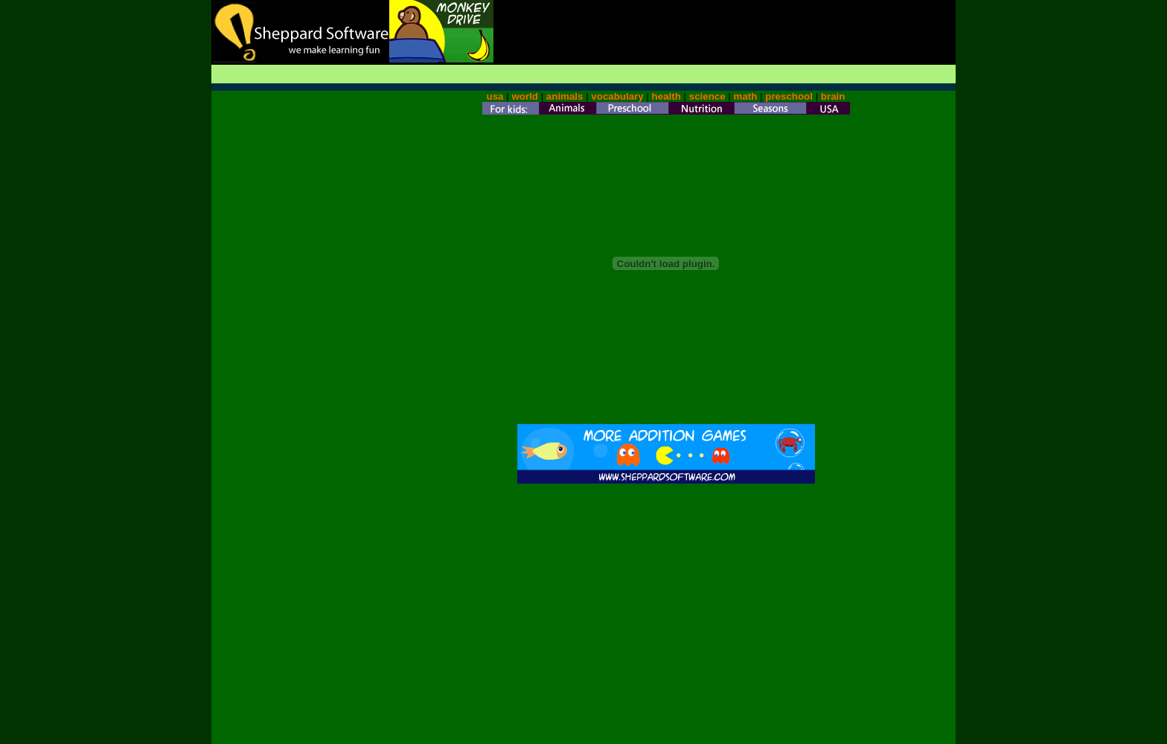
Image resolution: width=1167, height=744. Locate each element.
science (707, 96)
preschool (790, 96)
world (524, 96)
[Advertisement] (781, 22)
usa (495, 96)
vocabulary (617, 96)
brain (833, 96)
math (746, 96)
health (666, 96)
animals (565, 96)
